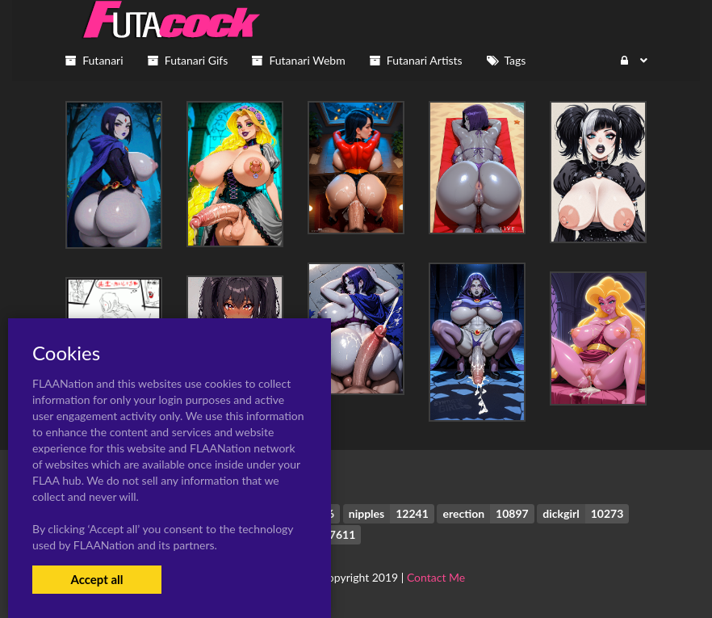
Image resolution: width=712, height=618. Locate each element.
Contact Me (436, 577)
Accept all (96, 579)
